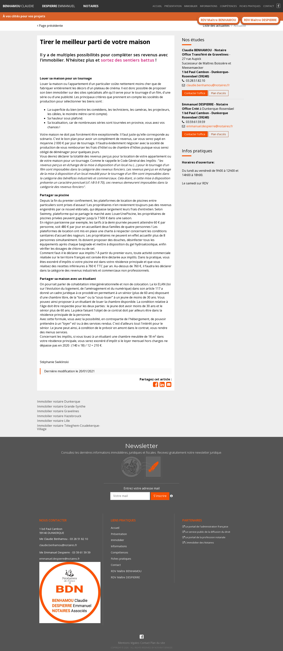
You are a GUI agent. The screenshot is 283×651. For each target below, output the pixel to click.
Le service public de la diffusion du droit (206, 531)
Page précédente (50, 26)
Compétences (228, 6)
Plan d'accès (218, 93)
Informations (208, 6)
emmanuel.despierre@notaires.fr (209, 126)
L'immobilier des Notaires (198, 542)
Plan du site (158, 643)
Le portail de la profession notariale (203, 537)
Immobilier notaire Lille (53, 421)
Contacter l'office (194, 93)
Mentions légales (128, 643)
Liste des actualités (216, 26)
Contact (268, 6)
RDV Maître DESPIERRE (260, 20)
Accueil (157, 6)
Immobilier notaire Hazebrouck (59, 416)
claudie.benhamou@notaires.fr (208, 85)
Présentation (173, 6)
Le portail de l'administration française (205, 526)
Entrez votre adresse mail (142, 488)
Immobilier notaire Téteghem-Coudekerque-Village (68, 427)
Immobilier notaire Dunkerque (58, 401)
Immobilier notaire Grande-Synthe (61, 406)
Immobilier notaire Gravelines (58, 411)
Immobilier (190, 6)
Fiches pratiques (250, 6)
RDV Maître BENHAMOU (218, 20)
